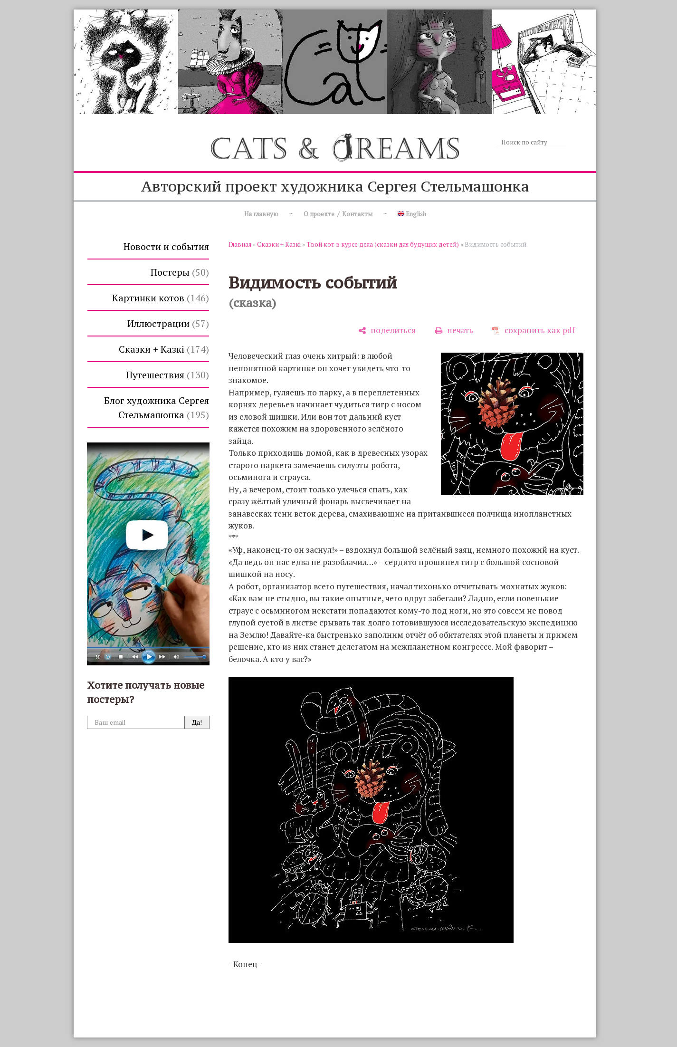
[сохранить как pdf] (533, 330)
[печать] (454, 330)
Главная (240, 244)
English (412, 214)
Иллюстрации (168, 323)
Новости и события (166, 246)
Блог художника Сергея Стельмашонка (156, 407)
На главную (261, 214)
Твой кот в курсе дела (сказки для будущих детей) (382, 244)
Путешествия (167, 374)
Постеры (180, 272)
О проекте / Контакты (338, 214)
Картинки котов (160, 297)
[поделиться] (387, 330)
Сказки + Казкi (164, 349)
